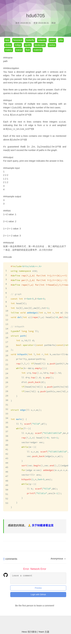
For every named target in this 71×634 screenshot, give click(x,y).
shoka (8, 45)
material (38, 50)
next (7, 40)
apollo (28, 45)
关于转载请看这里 (43, 517)
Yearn (41, 623)
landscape (40, 45)
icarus (19, 50)
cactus (52, 45)
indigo (18, 45)
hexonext (17, 40)
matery (8, 50)
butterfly (30, 40)
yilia (61, 40)
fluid (28, 50)
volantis (42, 40)
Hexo (25, 623)
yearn (52, 40)
